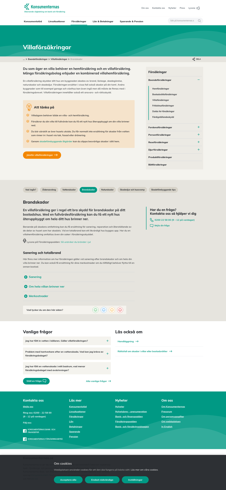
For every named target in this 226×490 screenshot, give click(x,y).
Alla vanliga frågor (98, 381)
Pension (73, 436)
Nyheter (119, 406)
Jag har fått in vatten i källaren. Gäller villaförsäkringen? (67, 340)
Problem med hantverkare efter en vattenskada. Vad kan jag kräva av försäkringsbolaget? (67, 353)
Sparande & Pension (131, 21)
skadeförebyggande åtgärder (56, 141)
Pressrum (166, 411)
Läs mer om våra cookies (144, 469)
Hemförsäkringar (160, 88)
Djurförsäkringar (158, 149)
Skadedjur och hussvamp (132, 189)
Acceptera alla (68, 479)
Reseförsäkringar (158, 142)
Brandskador (88, 189)
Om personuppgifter (172, 416)
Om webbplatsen (171, 421)
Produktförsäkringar (160, 157)
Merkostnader (36, 296)
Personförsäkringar (159, 134)
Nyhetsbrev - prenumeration (131, 411)
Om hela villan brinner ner (44, 286)
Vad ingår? (30, 189)
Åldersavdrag (49, 189)
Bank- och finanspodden (129, 416)
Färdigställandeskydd (163, 117)
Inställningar (135, 479)
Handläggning (128, 341)
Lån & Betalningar (103, 21)
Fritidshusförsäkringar (163, 105)
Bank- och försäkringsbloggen (132, 426)
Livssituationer (56, 21)
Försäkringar (78, 21)
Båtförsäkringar (157, 164)
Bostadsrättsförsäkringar (164, 94)
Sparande (74, 431)
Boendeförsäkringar (37, 59)
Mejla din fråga (160, 225)
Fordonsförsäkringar (160, 127)
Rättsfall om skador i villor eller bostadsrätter (145, 351)
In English (166, 426)
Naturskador (107, 189)
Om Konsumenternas (173, 406)
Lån (71, 421)
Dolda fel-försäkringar (163, 111)
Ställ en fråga (36, 381)
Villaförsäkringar (59, 59)
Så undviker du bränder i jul (76, 241)
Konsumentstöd (33, 21)
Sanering (32, 277)
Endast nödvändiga (102, 479)
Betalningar (75, 426)
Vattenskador (69, 189)
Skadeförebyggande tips (163, 189)
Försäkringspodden (126, 421)
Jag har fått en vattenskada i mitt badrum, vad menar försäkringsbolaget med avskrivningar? (67, 368)
